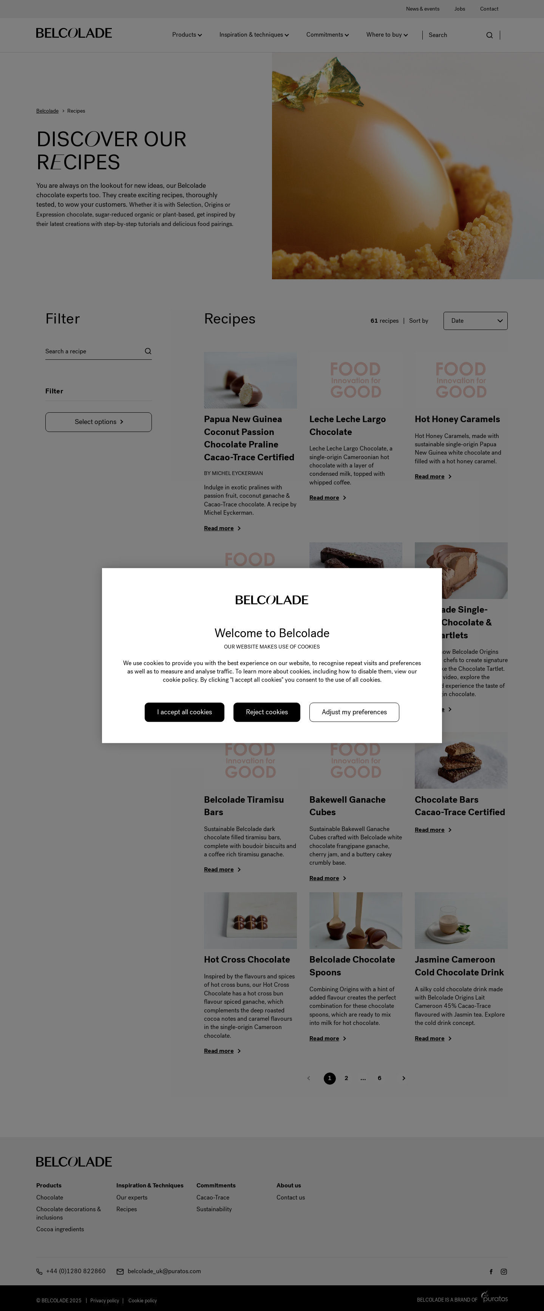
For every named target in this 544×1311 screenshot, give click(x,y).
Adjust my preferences (354, 712)
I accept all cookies (184, 712)
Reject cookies (267, 712)
